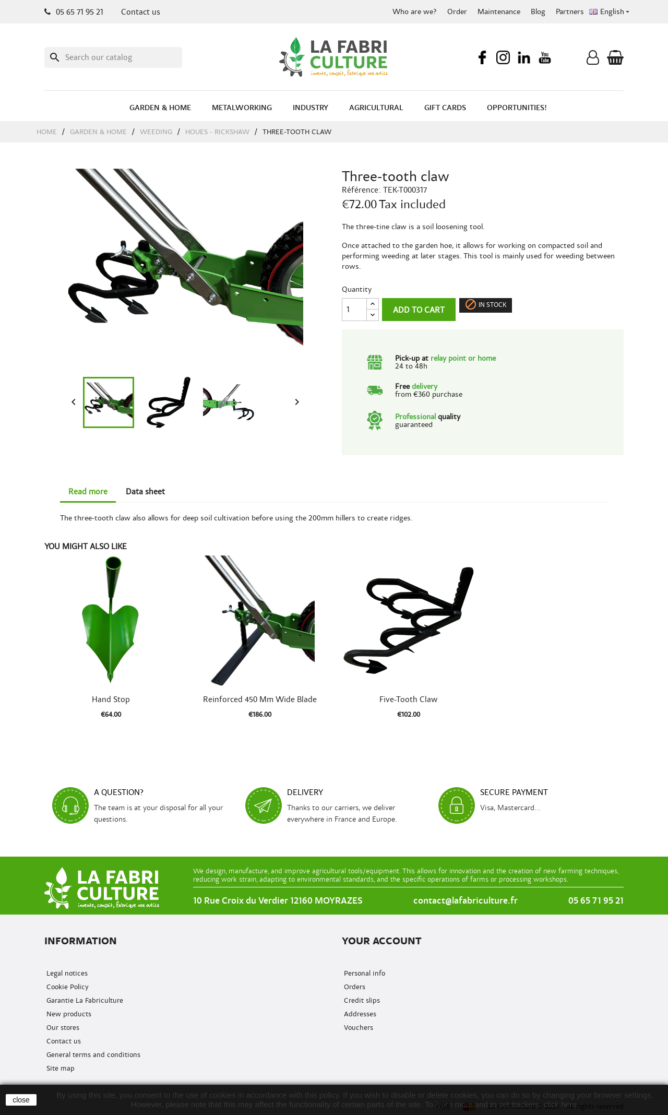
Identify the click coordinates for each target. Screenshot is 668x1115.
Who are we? (414, 12)
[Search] (113, 57)
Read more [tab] (88, 492)
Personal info (363, 973)
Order (457, 12)
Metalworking (242, 108)
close (21, 1100)
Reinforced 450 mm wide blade (260, 699)
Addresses (359, 1014)
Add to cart (419, 310)
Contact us (140, 12)
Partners (570, 12)
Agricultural (376, 108)
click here (560, 1104)
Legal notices (66, 973)
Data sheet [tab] (145, 492)
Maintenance (499, 12)
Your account (382, 940)
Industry (310, 108)
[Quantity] (354, 309)
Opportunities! (517, 108)
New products (67, 1014)
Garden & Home (160, 108)
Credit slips (361, 1000)
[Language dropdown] (610, 12)
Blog (538, 12)
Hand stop (111, 699)
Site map (59, 1068)
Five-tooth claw (408, 699)
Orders (353, 986)
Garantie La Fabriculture (83, 1000)
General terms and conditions (92, 1054)
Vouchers (357, 1027)
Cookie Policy (66, 986)
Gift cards (445, 108)
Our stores (61, 1027)
